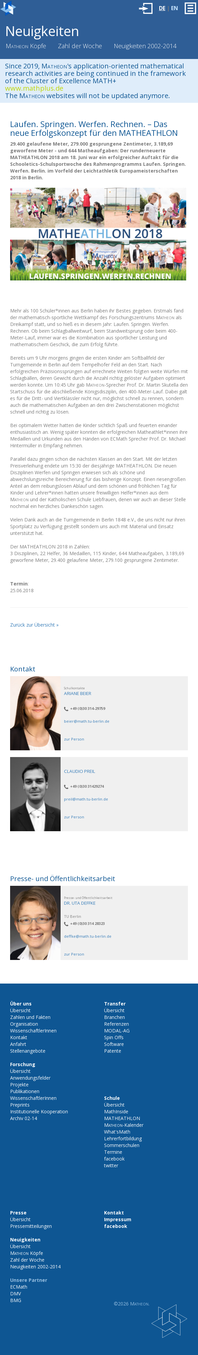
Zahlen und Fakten (30, 1017)
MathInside (116, 1111)
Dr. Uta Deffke (80, 903)
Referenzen (116, 1024)
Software (114, 1044)
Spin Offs (114, 1037)
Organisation (24, 1024)
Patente (112, 1051)
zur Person (74, 739)
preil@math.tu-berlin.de (86, 799)
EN (174, 8)
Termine (113, 1152)
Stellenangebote (27, 1051)
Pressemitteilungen (31, 1226)
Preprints (20, 1105)
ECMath (18, 1287)
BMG (15, 1300)
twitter (111, 1165)
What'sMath (117, 1131)
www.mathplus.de (34, 88)
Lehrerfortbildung (123, 1138)
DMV (15, 1293)
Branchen (114, 1017)
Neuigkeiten (42, 31)
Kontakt (18, 1037)
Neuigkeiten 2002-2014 (145, 46)
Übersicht (20, 1010)
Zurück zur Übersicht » (34, 625)
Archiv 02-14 (23, 1118)
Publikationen (24, 1091)
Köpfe (26, 46)
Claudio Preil (79, 771)
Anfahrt (18, 1044)
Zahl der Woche (80, 46)
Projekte (19, 1084)
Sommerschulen (121, 1145)
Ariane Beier (77, 693)
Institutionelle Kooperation (39, 1111)
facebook (114, 1158)
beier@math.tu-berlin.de (86, 721)
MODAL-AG (117, 1030)
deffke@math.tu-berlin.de (87, 936)
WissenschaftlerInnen (33, 1030)
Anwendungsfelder (30, 1078)
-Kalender (123, 1125)
